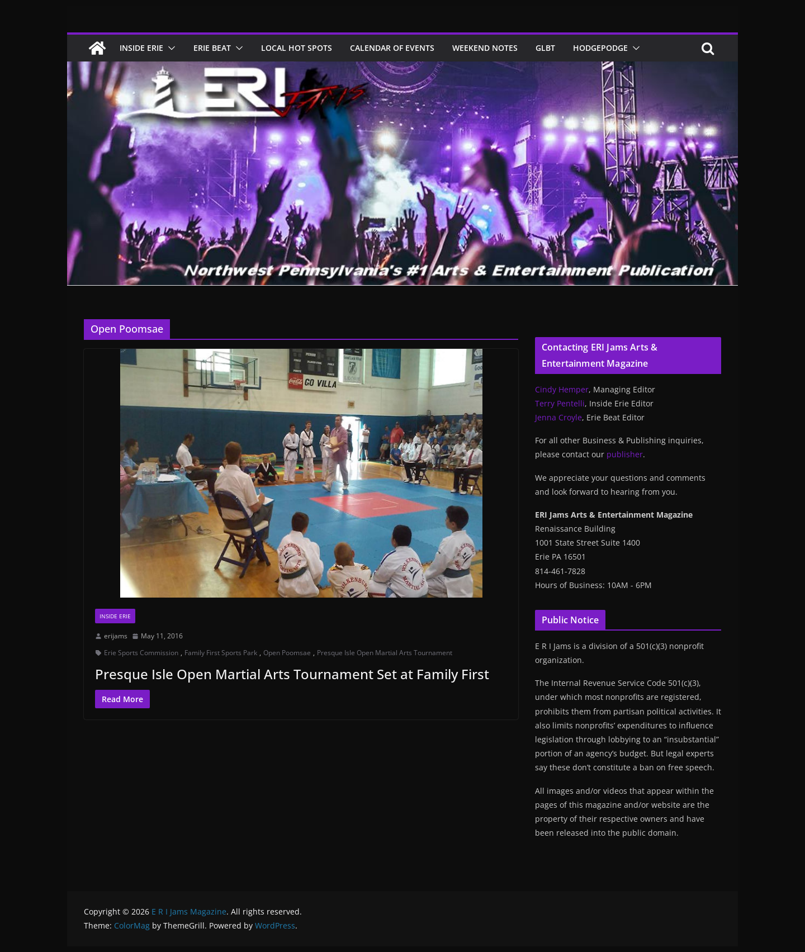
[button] (169, 48)
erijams (115, 636)
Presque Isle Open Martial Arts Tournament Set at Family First (292, 674)
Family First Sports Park (220, 652)
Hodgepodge (600, 47)
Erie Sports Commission (141, 652)
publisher (625, 454)
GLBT (545, 47)
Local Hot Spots (296, 47)
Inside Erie (141, 47)
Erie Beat (212, 47)
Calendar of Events (392, 47)
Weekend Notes (485, 47)
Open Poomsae (287, 652)
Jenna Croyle (558, 417)
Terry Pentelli (560, 403)
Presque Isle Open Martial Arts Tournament (384, 652)
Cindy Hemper (562, 389)
